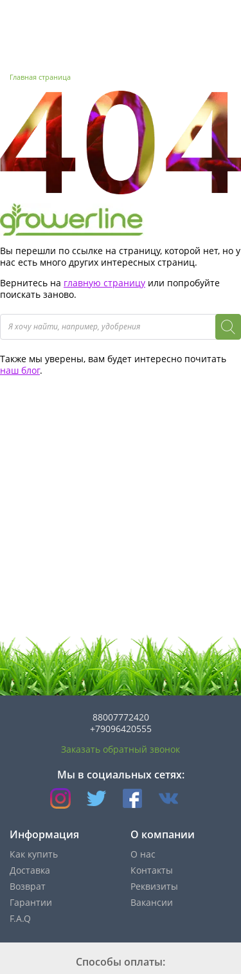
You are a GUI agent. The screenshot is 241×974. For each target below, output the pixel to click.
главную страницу (104, 283)
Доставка (30, 870)
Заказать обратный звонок (120, 749)
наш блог (20, 370)
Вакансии (151, 902)
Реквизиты (154, 886)
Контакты (151, 870)
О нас (143, 854)
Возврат (28, 886)
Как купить (34, 854)
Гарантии (31, 902)
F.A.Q (20, 918)
